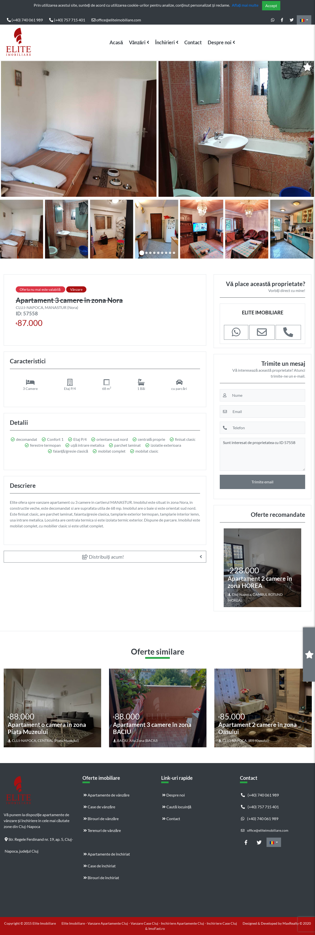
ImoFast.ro (156, 928)
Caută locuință (176, 806)
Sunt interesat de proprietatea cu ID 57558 (262, 454)
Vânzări (137, 42)
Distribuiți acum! (103, 557)
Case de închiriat (99, 865)
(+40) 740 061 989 (25, 19)
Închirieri (165, 42)
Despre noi (219, 42)
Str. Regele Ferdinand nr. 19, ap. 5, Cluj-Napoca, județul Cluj (39, 841)
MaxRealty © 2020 (297, 923)
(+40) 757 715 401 (67, 19)
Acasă (116, 42)
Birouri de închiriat (101, 877)
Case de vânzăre (99, 806)
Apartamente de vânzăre (106, 795)
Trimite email (262, 481)
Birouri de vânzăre (101, 818)
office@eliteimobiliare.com (116, 19)
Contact (193, 42)
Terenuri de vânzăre (102, 830)
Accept (271, 5)
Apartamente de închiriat (106, 854)
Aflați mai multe (245, 5)
